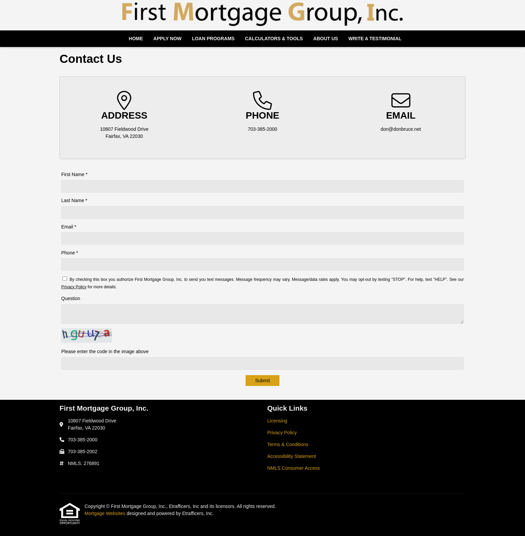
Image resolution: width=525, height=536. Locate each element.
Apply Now (167, 38)
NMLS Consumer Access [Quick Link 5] (293, 468)
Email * (68, 226)
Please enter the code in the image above (105, 351)
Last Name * (74, 200)
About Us (325, 38)
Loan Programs (213, 38)
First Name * (74, 174)
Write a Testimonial (375, 38)
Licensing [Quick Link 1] (277, 420)
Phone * (69, 252)
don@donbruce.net (401, 129)
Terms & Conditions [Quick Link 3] (287, 444)
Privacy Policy (74, 287)
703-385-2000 (262, 129)
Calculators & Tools (274, 38)
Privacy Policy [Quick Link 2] (282, 432)
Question (70, 298)
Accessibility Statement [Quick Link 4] (291, 456)
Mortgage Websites (106, 513)
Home (136, 38)
